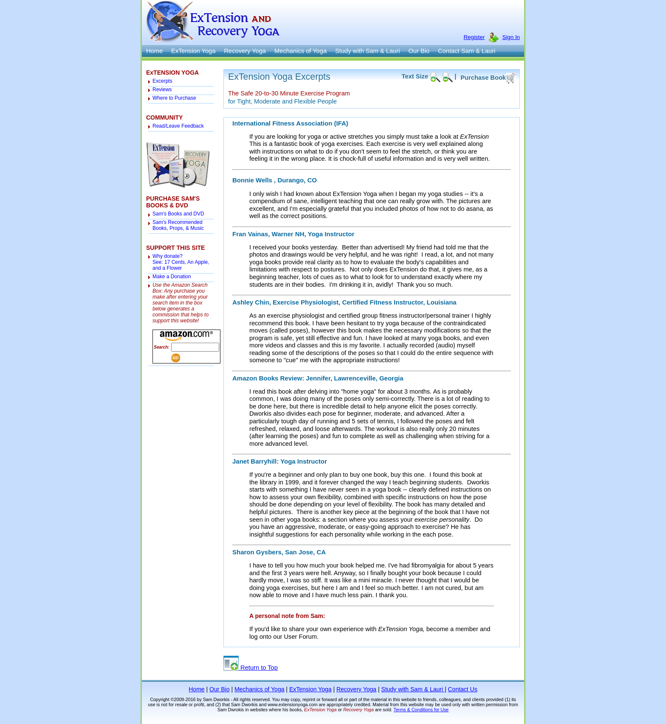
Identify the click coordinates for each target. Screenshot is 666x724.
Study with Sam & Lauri (367, 51)
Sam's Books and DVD (178, 214)
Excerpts (162, 81)
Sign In (511, 37)
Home (154, 51)
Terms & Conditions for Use (421, 709)
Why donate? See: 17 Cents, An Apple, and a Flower (180, 262)
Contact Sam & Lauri (466, 51)
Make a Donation (171, 277)
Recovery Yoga (245, 51)
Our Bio (418, 51)
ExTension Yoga (193, 51)
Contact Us (462, 689)
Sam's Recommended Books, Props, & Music (178, 225)
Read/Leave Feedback (178, 126)
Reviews (162, 89)
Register (474, 37)
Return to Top (250, 667)
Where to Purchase (174, 98)
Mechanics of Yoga (300, 51)
